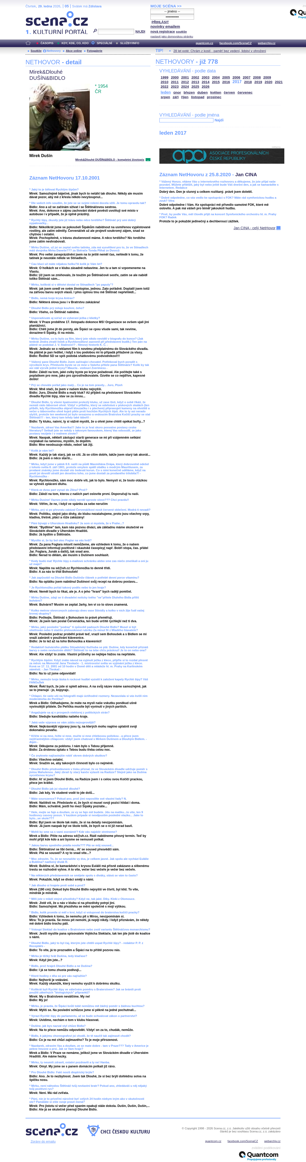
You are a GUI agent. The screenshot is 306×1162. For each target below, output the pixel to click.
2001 (185, 77)
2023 (174, 86)
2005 (226, 77)
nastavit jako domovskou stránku (171, 36)
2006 (236, 77)
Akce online (74, 50)
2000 (174, 77)
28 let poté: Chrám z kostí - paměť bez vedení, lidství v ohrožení (219, 51)
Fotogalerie (94, 50)
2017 (237, 82)
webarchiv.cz (266, 43)
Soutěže (36, 50)
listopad (197, 97)
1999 (164, 77)
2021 (279, 82)
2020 (268, 82)
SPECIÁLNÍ (104, 43)
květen (215, 92)
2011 (174, 82)
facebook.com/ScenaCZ (236, 43)
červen (229, 92)
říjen (184, 97)
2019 (258, 82)
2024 (185, 86)
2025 (195, 86)
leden (166, 92)
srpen (165, 97)
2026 (205, 86)
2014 (205, 82)
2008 (257, 77)
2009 (267, 77)
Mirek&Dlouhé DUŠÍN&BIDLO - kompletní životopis (109, 159)
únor (177, 92)
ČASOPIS (47, 43)
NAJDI (140, 31)
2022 (164, 86)
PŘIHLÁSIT (160, 22)
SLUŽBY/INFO (129, 43)
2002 (195, 77)
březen (189, 92)
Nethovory (54, 50)
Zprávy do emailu (43, 1141)
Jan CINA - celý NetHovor (254, 228)
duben (202, 92)
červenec (244, 92)
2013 (195, 82)
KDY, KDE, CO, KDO (74, 43)
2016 (226, 82)
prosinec (214, 97)
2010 (164, 82)
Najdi (218, 120)
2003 (205, 77)
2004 (216, 77)
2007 (246, 77)
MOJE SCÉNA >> (166, 6)
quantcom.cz (204, 43)
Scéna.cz (34, 13)
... (148, 159)
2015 (216, 82)
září (175, 97)
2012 (185, 82)
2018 (248, 82)
